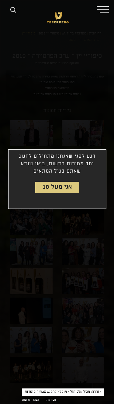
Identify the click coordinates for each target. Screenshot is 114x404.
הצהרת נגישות (30, 400)
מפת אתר (50, 400)
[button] (103, 9)
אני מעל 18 (57, 187)
